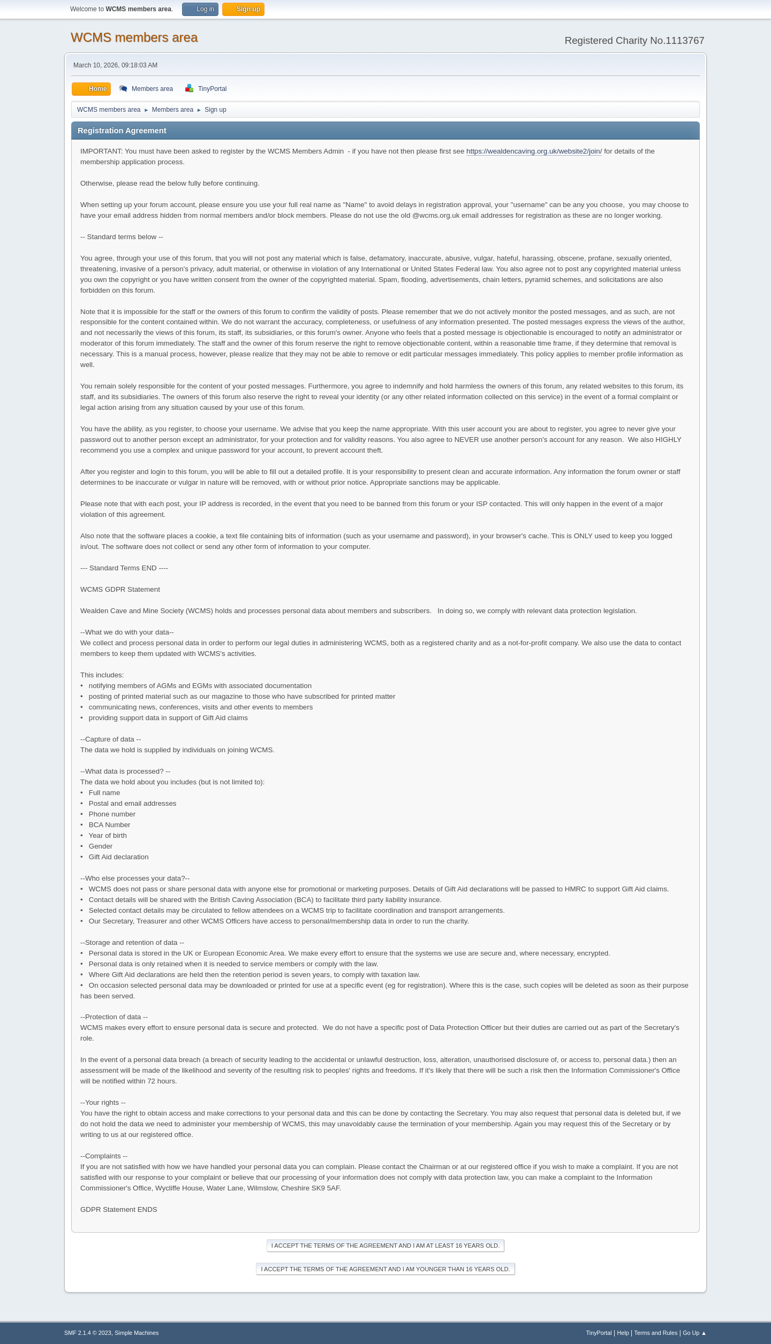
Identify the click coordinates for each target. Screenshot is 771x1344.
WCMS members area (134, 37)
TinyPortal (599, 1333)
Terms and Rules (656, 1333)
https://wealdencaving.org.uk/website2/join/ (534, 151)
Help (623, 1333)
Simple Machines (136, 1333)
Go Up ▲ (695, 1333)
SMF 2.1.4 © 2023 (87, 1333)
